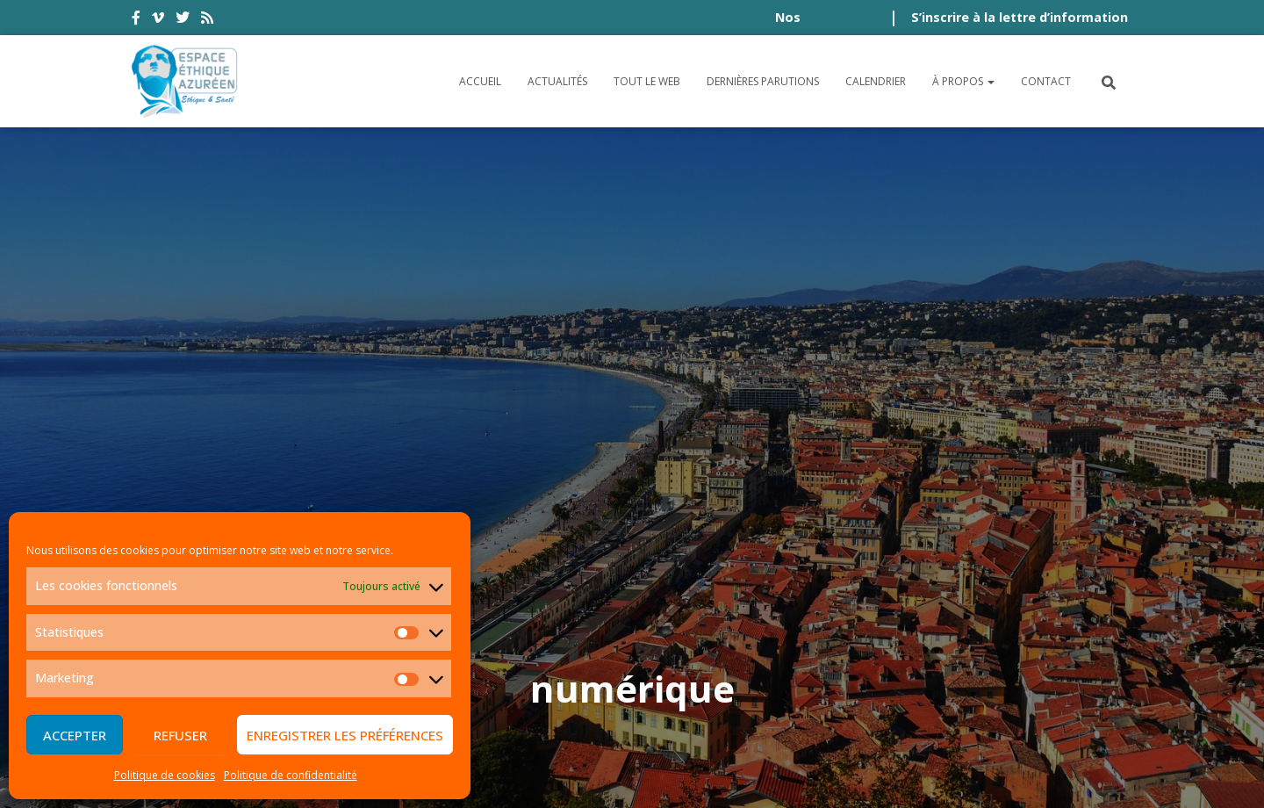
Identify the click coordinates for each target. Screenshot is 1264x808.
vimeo (158, 20)
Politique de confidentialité (290, 775)
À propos (963, 81)
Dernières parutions (763, 81)
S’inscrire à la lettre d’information (1019, 17)
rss (207, 20)
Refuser (180, 735)
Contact (1046, 81)
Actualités (557, 81)
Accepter (74, 735)
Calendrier (875, 81)
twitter (183, 20)
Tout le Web (647, 81)
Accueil (480, 81)
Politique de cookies (164, 775)
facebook (136, 20)
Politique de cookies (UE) (1036, 675)
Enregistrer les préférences (345, 735)
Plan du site (886, 675)
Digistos (662, 773)
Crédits (801, 675)
